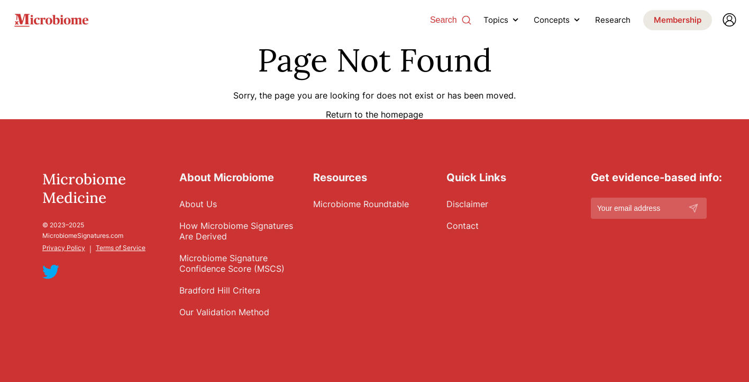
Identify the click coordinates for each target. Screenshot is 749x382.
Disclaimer (467, 204)
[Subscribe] (693, 208)
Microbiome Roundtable (361, 204)
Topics (495, 20)
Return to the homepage (374, 114)
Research (613, 20)
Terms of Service (120, 248)
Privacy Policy (63, 248)
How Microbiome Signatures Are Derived (236, 231)
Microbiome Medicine (84, 188)
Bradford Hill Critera (219, 290)
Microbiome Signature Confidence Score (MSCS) (232, 263)
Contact (462, 225)
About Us (198, 204)
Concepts (552, 20)
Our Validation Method (224, 312)
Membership (677, 20)
